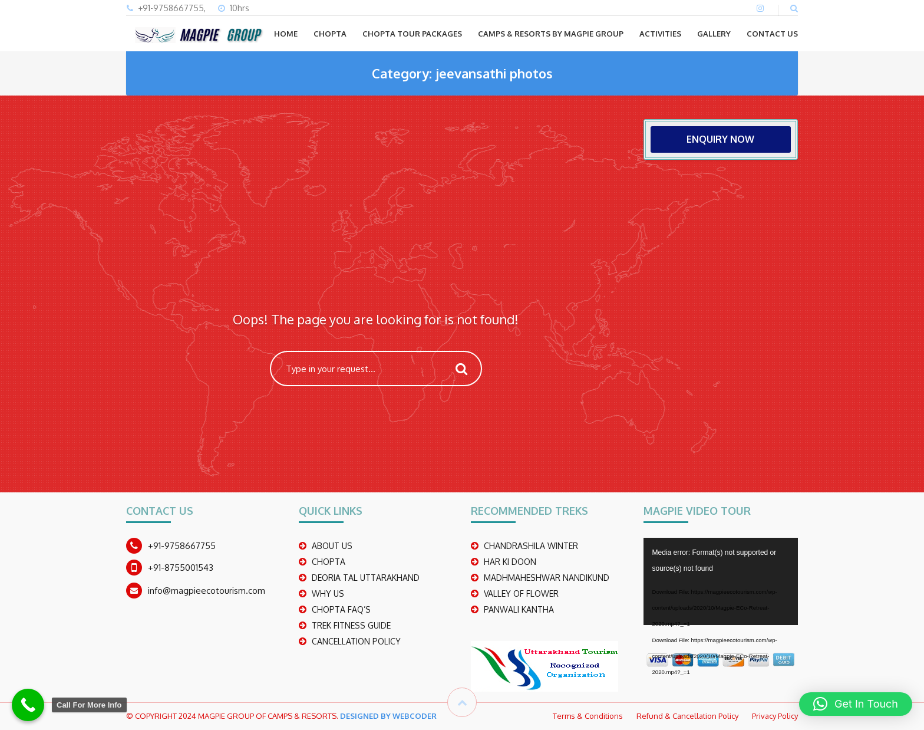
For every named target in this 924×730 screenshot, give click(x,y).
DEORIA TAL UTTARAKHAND (366, 578)
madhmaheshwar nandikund (546, 578)
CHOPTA (330, 33)
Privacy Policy (775, 716)
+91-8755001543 (180, 567)
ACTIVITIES (660, 33)
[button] (855, 704)
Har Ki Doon (510, 562)
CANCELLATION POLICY (356, 641)
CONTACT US (772, 33)
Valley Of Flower (521, 593)
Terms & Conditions (588, 716)
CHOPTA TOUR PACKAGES (412, 33)
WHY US (328, 593)
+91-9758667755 (182, 545)
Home (286, 33)
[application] (721, 581)
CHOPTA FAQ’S (341, 609)
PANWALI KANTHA (519, 609)
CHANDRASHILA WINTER (531, 546)
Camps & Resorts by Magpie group (550, 33)
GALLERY (714, 33)
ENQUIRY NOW (720, 139)
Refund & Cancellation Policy (687, 716)
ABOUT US (332, 546)
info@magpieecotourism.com (206, 590)
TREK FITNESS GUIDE (351, 625)
